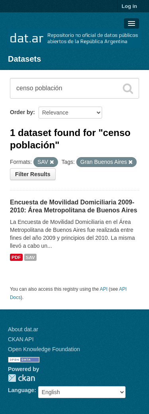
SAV (30, 257)
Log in (129, 6)
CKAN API (21, 339)
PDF (16, 257)
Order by (21, 112)
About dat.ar (23, 329)
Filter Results (32, 174)
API (103, 289)
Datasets (24, 58)
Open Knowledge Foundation (44, 349)
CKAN (21, 378)
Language (21, 390)
